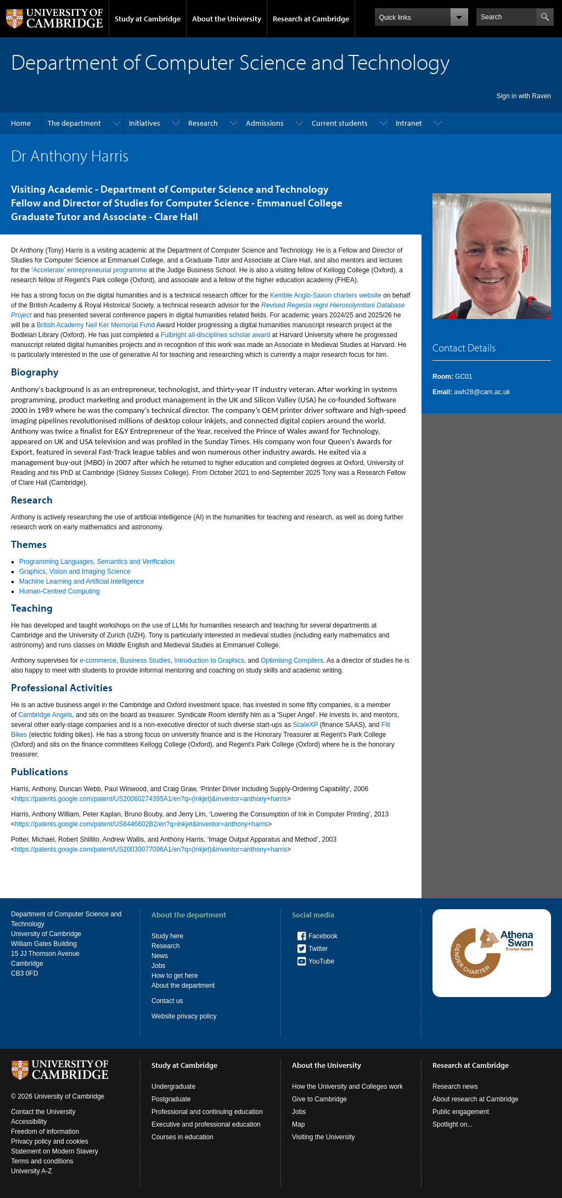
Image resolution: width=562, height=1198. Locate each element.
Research (203, 123)
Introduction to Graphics (209, 660)
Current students (340, 123)
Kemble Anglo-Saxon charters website (325, 295)
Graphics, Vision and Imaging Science (75, 571)
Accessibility (29, 1122)
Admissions (265, 123)
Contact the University (43, 1112)
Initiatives (144, 123)
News (159, 956)
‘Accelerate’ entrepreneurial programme (89, 270)
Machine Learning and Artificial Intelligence (81, 581)
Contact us (167, 1001)
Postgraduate (170, 1099)
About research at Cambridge (475, 1099)
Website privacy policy (184, 1016)
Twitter (318, 949)
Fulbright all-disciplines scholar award (215, 335)
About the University (226, 19)
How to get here (174, 975)
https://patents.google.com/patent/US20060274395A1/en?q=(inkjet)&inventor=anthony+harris (151, 799)
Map (298, 1124)
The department (74, 123)
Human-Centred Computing (59, 591)
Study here (167, 936)
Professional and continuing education (207, 1112)
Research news (455, 1086)
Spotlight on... (452, 1124)
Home (21, 123)
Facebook (323, 936)
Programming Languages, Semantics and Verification (97, 562)
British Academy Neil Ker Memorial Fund (96, 325)
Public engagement (460, 1112)
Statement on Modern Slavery (54, 1151)
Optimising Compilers (292, 660)
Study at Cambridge (148, 19)
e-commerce (98, 660)
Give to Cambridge (319, 1099)
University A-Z (31, 1171)
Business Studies (145, 660)
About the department (183, 985)
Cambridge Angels (45, 715)
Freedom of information (45, 1131)
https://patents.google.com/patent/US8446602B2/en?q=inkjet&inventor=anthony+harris (141, 824)
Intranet (409, 123)
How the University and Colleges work (347, 1086)
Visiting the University (323, 1137)
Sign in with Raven (524, 96)
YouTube (321, 961)
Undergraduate (173, 1086)
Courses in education (182, 1137)
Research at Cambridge (311, 19)
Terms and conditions (42, 1161)
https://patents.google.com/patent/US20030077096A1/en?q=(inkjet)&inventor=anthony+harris (151, 849)
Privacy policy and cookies (49, 1141)
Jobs (158, 966)
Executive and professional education (206, 1124)
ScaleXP (305, 725)
